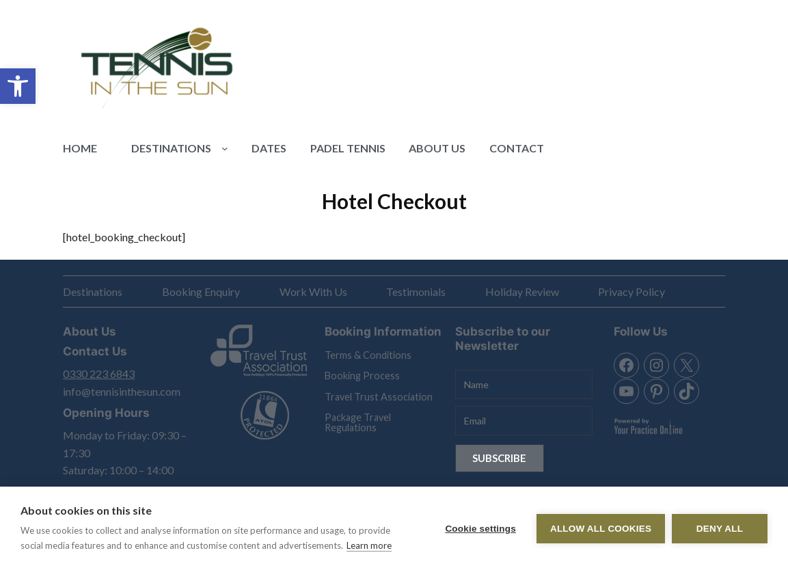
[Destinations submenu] (224, 148)
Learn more (369, 545)
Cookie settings (480, 529)
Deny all (719, 529)
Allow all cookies (600, 529)
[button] (18, 86)
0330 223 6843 (99, 373)
